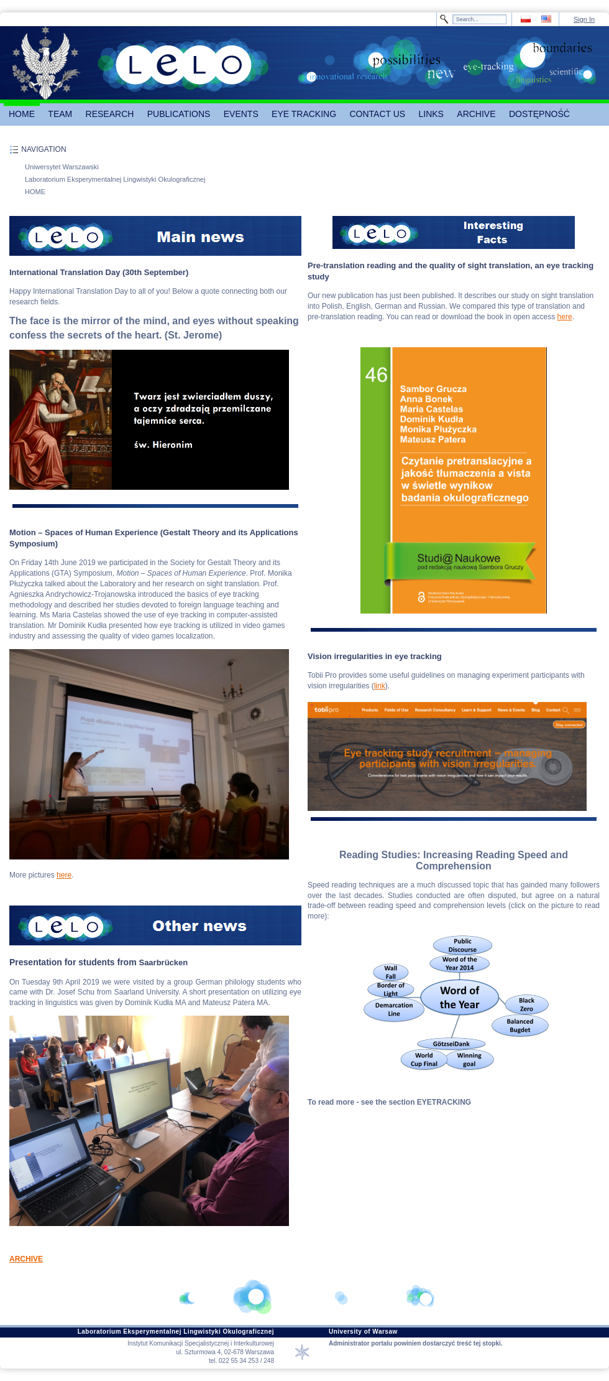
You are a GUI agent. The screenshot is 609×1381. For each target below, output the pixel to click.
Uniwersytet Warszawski (62, 167)
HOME (35, 191)
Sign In (584, 19)
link (379, 685)
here (64, 875)
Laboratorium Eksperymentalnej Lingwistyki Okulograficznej (115, 179)
